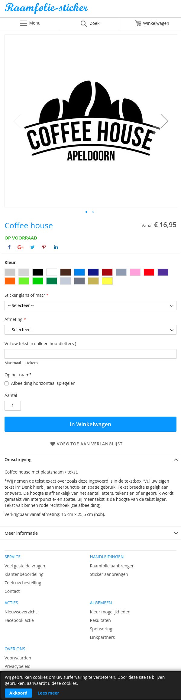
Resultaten (100, 620)
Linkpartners (102, 637)
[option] (10, 272)
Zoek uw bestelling (23, 583)
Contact (12, 591)
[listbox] (90, 277)
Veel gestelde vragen (25, 566)
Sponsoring (101, 629)
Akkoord (18, 693)
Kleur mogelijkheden (110, 612)
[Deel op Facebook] (9, 247)
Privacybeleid (18, 666)
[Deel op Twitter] (32, 247)
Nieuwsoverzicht (21, 612)
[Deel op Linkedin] (56, 247)
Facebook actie (19, 620)
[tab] (90, 459)
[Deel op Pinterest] (44, 247)
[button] (165, 121)
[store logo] (90, 10)
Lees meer (48, 693)
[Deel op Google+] (21, 247)
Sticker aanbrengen (109, 574)
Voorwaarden (18, 658)
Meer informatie (21, 533)
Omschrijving (18, 459)
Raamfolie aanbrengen (112, 566)
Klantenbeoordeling (24, 574)
